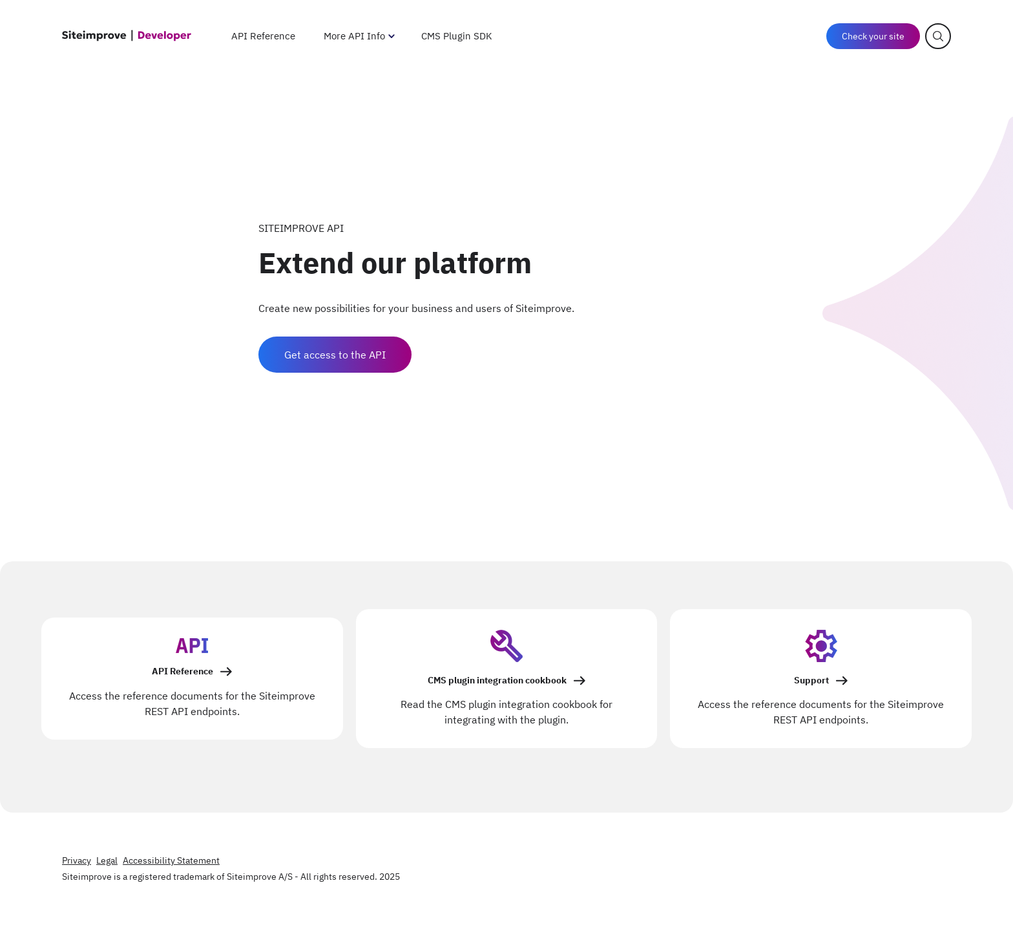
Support (811, 680)
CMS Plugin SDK (456, 36)
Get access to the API (335, 354)
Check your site (873, 36)
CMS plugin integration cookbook (497, 680)
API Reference (263, 36)
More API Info (354, 36)
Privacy (76, 860)
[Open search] (938, 36)
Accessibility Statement (171, 860)
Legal (107, 860)
